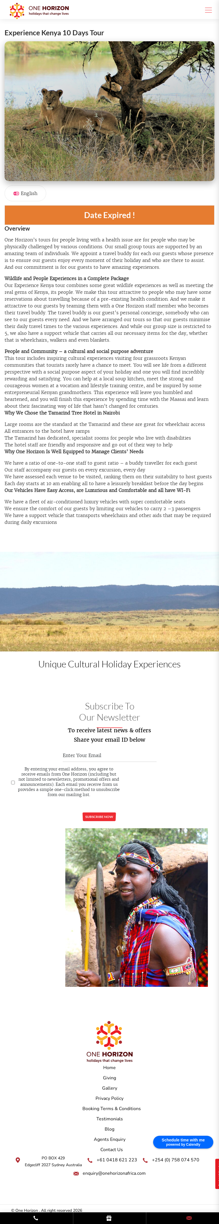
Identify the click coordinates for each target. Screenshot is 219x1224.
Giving (109, 1078)
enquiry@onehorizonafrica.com (114, 1173)
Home (109, 1068)
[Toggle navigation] (207, 10)
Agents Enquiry (109, 1139)
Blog (109, 1129)
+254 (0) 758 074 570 (175, 1160)
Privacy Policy (109, 1098)
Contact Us (111, 1150)
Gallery (109, 1088)
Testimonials (109, 1119)
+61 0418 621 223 (117, 1160)
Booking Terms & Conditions (111, 1109)
